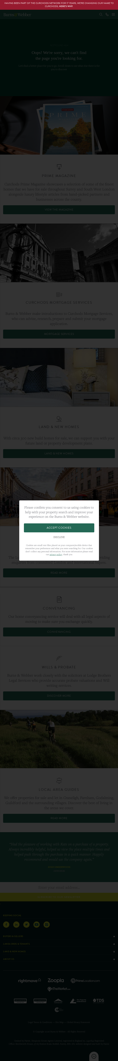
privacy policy (56, 554)
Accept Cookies (59, 528)
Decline (59, 537)
